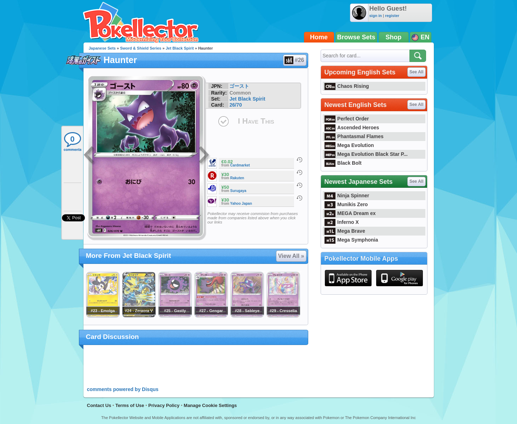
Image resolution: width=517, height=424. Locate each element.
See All (416, 71)
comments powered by (123, 389)
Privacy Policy (163, 405)
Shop (394, 37)
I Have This (256, 121)
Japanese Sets (102, 48)
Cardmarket (240, 165)
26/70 (235, 105)
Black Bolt (343, 163)
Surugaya (238, 191)
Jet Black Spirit (180, 48)
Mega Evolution (349, 145)
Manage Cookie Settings (210, 405)
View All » (291, 256)
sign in (375, 15)
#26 (294, 60)
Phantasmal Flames (354, 136)
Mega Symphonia (351, 240)
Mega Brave (344, 231)
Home (319, 37)
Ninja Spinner (346, 195)
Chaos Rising (346, 86)
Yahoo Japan (241, 203)
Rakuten (237, 178)
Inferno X (341, 222)
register (392, 15)
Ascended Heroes (351, 127)
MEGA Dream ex (350, 213)
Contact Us (99, 405)
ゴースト (239, 86)
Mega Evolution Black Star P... (366, 154)
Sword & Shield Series (140, 48)
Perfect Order (346, 118)
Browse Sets (356, 37)
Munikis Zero (346, 204)
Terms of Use (129, 405)
